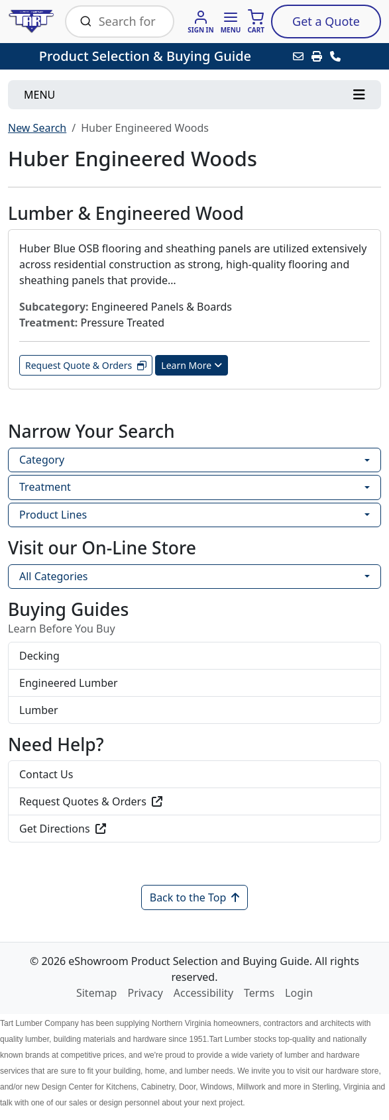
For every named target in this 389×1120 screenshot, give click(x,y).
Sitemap (96, 993)
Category (41, 459)
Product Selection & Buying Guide (145, 56)
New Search (37, 128)
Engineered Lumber (68, 683)
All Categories (53, 576)
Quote (326, 21)
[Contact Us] (335, 56)
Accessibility (203, 993)
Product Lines (53, 514)
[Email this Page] (298, 56)
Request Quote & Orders (85, 365)
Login (299, 993)
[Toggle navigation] (194, 94)
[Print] (316, 56)
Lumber (38, 710)
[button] (231, 21)
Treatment (45, 487)
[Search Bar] (128, 21)
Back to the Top (195, 897)
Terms (259, 993)
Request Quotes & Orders (90, 801)
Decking (39, 655)
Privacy (144, 993)
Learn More (191, 365)
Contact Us (46, 774)
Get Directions (62, 828)
